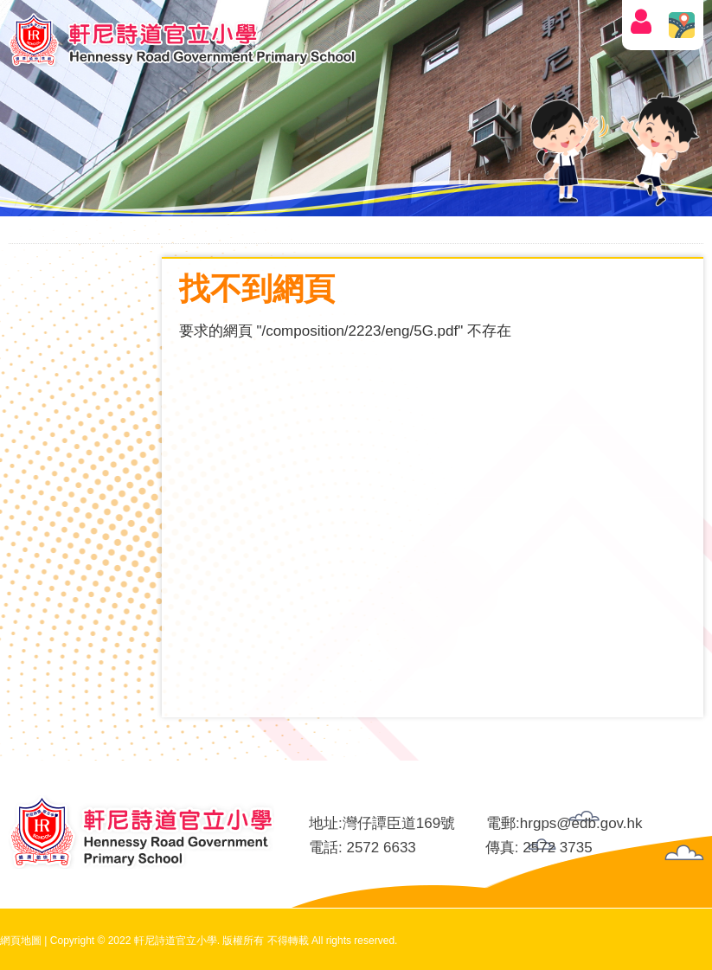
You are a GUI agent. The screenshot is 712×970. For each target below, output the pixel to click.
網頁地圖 (21, 941)
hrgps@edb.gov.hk (581, 823)
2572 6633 (380, 847)
